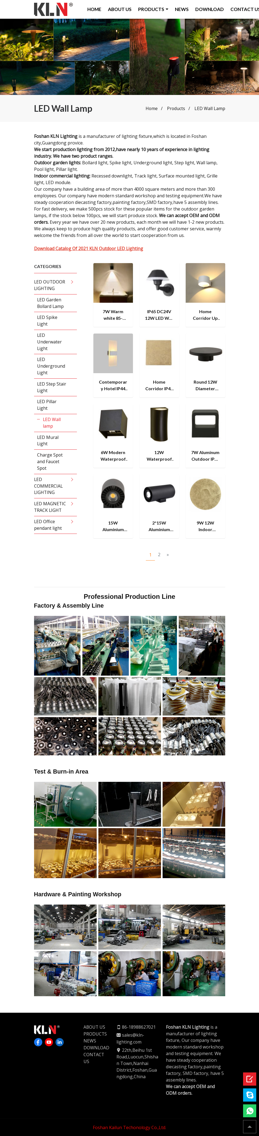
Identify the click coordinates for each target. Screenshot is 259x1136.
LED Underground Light (51, 366)
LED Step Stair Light (52, 387)
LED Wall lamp (52, 423)
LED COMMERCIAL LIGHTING (48, 487)
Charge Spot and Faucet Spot (50, 462)
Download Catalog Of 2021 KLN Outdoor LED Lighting (89, 248)
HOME (95, 9)
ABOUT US (120, 9)
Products (176, 108)
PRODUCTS (151, 9)
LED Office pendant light (48, 526)
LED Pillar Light (47, 405)
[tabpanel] (129, 57)
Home (151, 108)
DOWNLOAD (209, 9)
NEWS (182, 9)
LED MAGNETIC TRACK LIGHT (50, 508)
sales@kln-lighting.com (130, 1038)
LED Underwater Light (49, 342)
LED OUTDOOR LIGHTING (50, 285)
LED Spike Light (47, 321)
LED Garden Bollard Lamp (51, 303)
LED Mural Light (48, 441)
